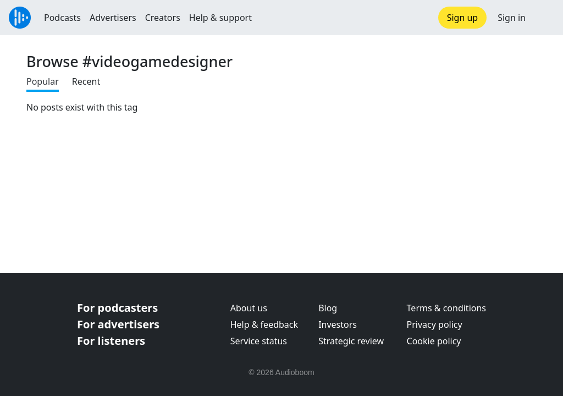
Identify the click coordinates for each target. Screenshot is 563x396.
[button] (544, 18)
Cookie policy (434, 341)
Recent (86, 81)
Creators (162, 18)
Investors (337, 324)
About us (248, 308)
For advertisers (118, 324)
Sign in (512, 18)
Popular (42, 81)
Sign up (462, 18)
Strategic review (351, 341)
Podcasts (62, 18)
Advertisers (113, 18)
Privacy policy (434, 324)
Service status (258, 341)
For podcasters (117, 307)
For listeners (111, 340)
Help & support (220, 18)
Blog (327, 308)
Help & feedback (264, 324)
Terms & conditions (446, 308)
